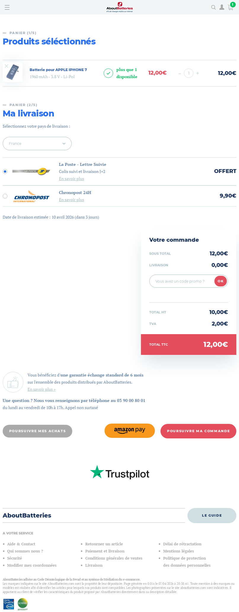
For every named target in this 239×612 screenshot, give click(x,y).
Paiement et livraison (104, 550)
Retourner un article (104, 543)
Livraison (93, 565)
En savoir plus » (42, 389)
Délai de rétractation (182, 543)
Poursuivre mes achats (37, 431)
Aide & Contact (21, 543)
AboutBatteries (27, 515)
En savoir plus (71, 178)
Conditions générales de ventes (113, 557)
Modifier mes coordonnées (32, 565)
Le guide (212, 515)
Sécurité (14, 557)
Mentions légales (178, 550)
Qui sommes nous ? (25, 550)
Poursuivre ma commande (198, 431)
